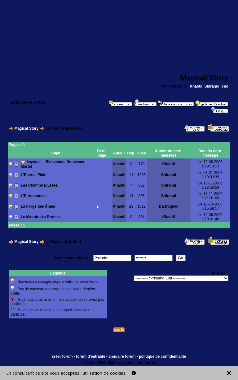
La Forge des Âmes (38, 206)
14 (131, 196)
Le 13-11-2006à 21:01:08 (210, 196)
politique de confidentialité (162, 356)
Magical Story (26, 128)
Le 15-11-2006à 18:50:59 (210, 185)
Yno (224, 86)
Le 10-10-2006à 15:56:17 (210, 206)
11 (131, 175)
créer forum (62, 356)
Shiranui (212, 86)
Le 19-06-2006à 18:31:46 (210, 217)
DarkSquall (168, 206)
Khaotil (196, 86)
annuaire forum (121, 356)
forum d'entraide (90, 356)
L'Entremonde (33, 196)
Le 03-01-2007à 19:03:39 (210, 175)
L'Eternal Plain (33, 175)
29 (131, 206)
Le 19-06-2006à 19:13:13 (210, 164)
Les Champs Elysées (39, 185)
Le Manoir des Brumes (41, 217)
